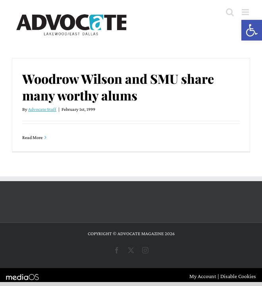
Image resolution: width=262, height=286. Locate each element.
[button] (251, 30)
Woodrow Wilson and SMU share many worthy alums (118, 87)
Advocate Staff (42, 109)
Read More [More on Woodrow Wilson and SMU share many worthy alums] (32, 137)
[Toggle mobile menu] (246, 12)
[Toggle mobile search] (230, 12)
